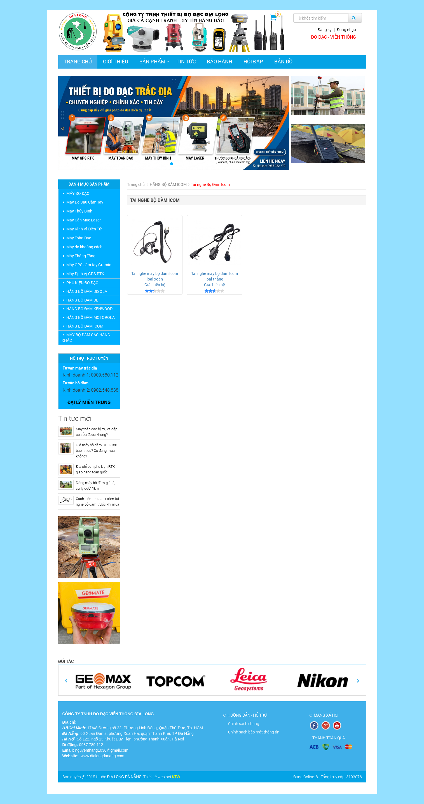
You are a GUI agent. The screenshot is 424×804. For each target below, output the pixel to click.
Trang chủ (78, 61)
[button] (75, 123)
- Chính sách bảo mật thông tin (252, 732)
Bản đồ (283, 61)
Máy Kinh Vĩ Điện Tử (83, 229)
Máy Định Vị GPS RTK (85, 273)
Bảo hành (219, 61)
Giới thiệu (115, 61)
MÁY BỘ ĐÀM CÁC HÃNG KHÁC (86, 337)
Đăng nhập (346, 29)
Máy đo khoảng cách (84, 246)
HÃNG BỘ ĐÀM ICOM (82, 326)
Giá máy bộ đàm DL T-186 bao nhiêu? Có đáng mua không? (96, 450)
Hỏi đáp (253, 61)
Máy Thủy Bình (79, 211)
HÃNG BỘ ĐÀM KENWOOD (87, 308)
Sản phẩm (152, 61)
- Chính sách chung (242, 723)
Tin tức (186, 61)
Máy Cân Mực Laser (83, 220)
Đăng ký (325, 29)
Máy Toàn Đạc (78, 237)
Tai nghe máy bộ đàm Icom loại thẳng (214, 276)
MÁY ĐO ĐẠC (75, 193)
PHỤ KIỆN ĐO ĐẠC (80, 282)
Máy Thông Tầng (80, 255)
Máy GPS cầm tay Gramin (88, 264)
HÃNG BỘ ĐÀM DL (80, 300)
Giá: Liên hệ (154, 284)
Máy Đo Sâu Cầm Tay (84, 202)
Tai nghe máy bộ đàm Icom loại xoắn (154, 276)
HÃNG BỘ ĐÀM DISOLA (84, 291)
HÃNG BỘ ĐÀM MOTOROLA (88, 317)
